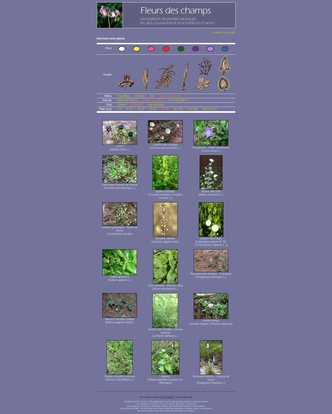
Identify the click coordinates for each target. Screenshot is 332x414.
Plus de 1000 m (178, 100)
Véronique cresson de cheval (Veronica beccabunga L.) (120, 185)
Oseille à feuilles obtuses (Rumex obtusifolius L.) (119, 376)
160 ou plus (210, 109)
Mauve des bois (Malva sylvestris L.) (211, 191)
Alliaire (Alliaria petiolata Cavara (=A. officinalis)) (165, 378)
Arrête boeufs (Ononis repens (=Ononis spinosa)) (210, 320)
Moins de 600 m (127, 100)
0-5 (120, 109)
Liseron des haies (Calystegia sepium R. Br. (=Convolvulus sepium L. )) (210, 240)
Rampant (137, 104)
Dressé (122, 104)
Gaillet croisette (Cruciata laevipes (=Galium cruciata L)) (165, 193)
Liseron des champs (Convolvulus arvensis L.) (165, 144)
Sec (152, 96)
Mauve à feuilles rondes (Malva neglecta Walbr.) (119, 319)
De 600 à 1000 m (152, 100)
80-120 (178, 109)
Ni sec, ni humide (170, 96)
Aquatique (124, 96)
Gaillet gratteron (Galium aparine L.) (119, 277)
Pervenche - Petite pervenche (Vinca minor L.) (211, 147)
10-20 (140, 109)
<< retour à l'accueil (223, 32)
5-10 (129, 109)
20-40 (153, 109)
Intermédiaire (156, 104)
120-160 (192, 109)
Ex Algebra (168, 397)
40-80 (165, 109)
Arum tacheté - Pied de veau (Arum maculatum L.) (165, 285)
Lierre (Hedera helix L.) (119, 146)
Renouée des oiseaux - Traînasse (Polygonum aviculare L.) (210, 274)
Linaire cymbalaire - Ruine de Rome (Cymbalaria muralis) (120, 229)
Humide (140, 96)
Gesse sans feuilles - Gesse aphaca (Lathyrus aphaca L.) (165, 331)
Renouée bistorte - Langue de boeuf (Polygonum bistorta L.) (211, 378)
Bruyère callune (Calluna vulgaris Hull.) (165, 238)
